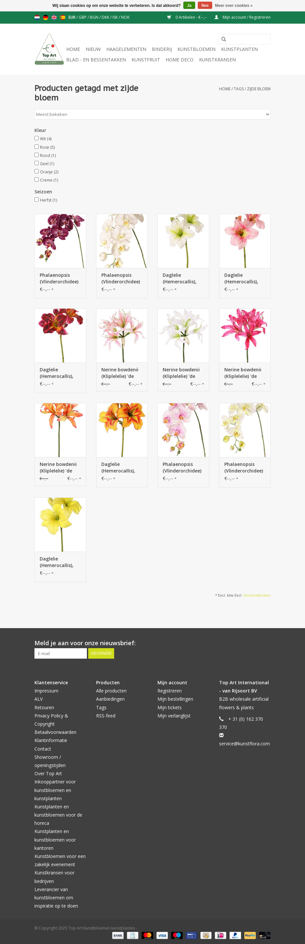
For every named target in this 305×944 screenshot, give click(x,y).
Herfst (48, 200)
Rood (48, 155)
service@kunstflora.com (244, 743)
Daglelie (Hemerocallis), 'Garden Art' (179, 278)
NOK (125, 17)
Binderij (162, 49)
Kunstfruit (146, 59)
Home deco (179, 59)
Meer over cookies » (234, 5)
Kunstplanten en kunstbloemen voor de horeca (58, 814)
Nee (205, 5)
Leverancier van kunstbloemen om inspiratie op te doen (56, 897)
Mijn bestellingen (175, 699)
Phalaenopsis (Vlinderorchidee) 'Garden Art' (59, 278)
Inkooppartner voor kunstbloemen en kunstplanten (55, 790)
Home (73, 49)
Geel (47, 163)
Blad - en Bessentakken (96, 59)
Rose (47, 147)
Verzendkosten (257, 595)
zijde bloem (259, 89)
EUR (72, 17)
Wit (45, 139)
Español (62, 17)
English (54, 17)
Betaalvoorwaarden (55, 732)
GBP (83, 17)
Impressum (46, 691)
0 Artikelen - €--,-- (187, 17)
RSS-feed (105, 716)
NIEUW (93, 49)
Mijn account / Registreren (242, 17)
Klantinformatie (50, 740)
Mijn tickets (169, 707)
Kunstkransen (217, 59)
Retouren (44, 707)
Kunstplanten (239, 49)
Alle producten (111, 691)
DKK (106, 17)
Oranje (49, 172)
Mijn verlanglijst (174, 716)
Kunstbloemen (196, 49)
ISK (115, 17)
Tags (239, 89)
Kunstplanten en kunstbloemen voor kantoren (55, 839)
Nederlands (37, 17)
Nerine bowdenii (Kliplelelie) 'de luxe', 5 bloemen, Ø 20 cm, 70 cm (120, 373)
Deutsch (45, 17)
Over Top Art (48, 773)
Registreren (169, 691)
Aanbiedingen (110, 699)
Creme (49, 180)
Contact (42, 749)
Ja (189, 5)
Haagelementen (126, 49)
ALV (38, 699)
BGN (94, 17)
